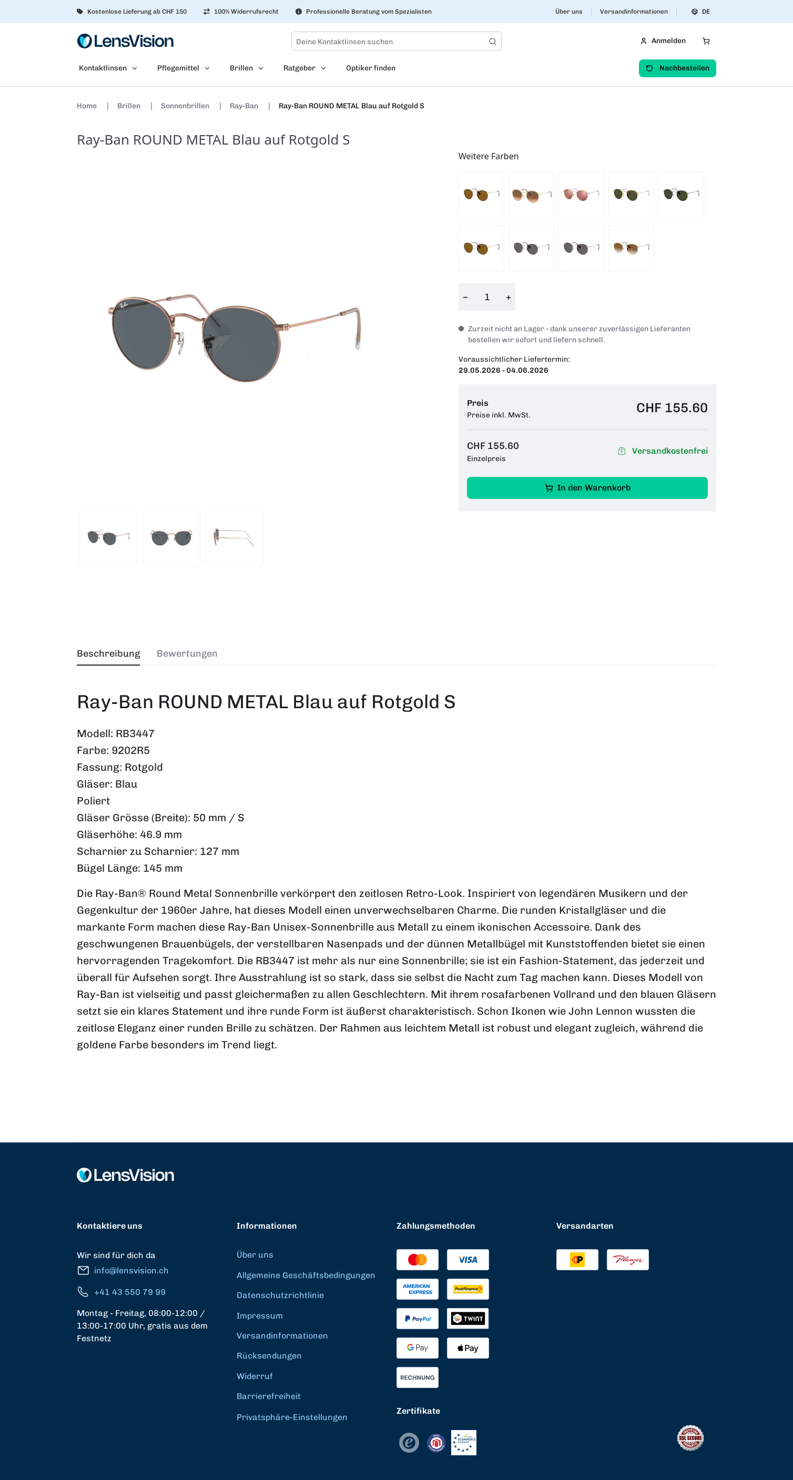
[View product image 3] (234, 538)
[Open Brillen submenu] (264, 68)
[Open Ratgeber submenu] (327, 68)
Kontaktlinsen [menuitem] (103, 68)
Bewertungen (187, 653)
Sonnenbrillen (186, 105)
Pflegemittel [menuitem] (178, 68)
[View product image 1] (108, 538)
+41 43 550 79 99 (121, 1292)
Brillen (129, 105)
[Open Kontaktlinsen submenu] (138, 68)
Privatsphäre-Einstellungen (292, 1417)
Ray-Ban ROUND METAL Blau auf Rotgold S (351, 105)
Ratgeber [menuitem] (299, 68)
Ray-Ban (245, 105)
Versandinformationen (634, 11)
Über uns (569, 11)
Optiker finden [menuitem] (370, 68)
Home (87, 105)
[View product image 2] (171, 538)
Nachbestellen (677, 68)
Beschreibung (108, 653)
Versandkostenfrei (661, 451)
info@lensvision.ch (123, 1270)
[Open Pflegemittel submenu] (210, 68)
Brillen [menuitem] (241, 68)
